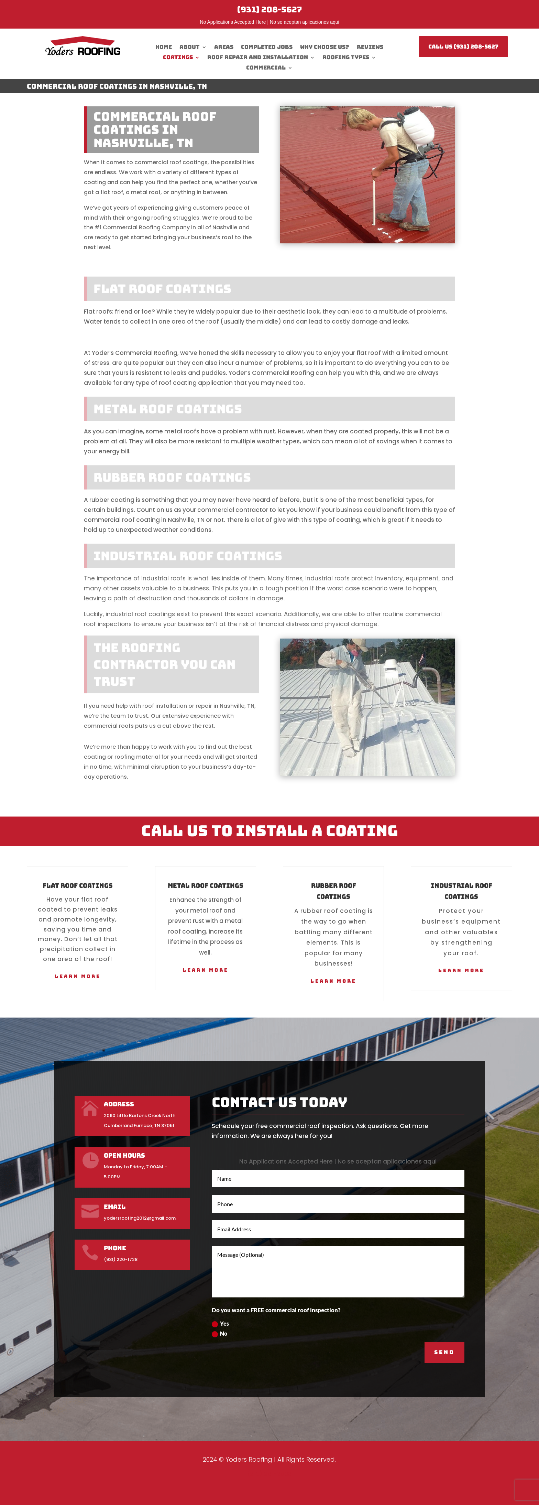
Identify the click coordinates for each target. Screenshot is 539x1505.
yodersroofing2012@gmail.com (140, 1218)
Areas (223, 48)
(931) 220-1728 (121, 1259)
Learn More (78, 976)
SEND (444, 1352)
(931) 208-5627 (269, 9)
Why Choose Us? (324, 48)
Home (163, 48)
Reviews (370, 48)
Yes (220, 1323)
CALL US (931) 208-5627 (463, 46)
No (219, 1333)
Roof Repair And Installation (257, 58)
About (189, 48)
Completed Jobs (267, 48)
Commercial (266, 68)
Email (115, 1207)
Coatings (178, 58)
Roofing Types (345, 58)
